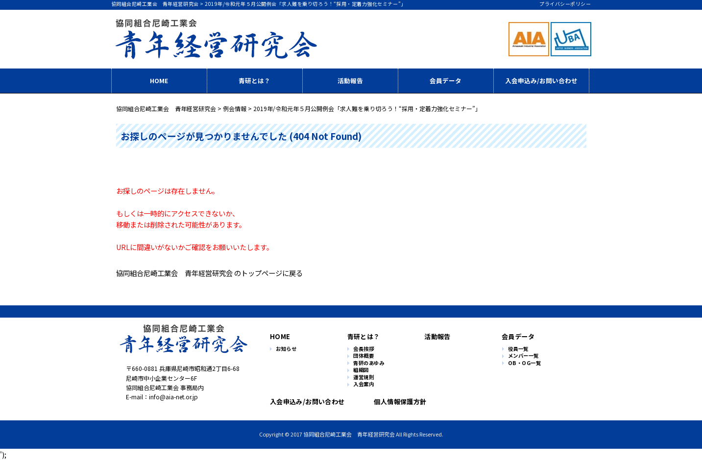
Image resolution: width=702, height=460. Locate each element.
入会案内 (363, 384)
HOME (159, 80)
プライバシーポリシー (565, 3)
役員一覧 (518, 349)
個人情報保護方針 (396, 401)
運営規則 (363, 377)
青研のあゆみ (368, 363)
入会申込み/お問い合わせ (541, 80)
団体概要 (363, 356)
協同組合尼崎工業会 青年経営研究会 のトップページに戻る (209, 273)
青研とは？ (254, 80)
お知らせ (286, 349)
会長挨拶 (363, 349)
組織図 (361, 370)
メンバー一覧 (523, 356)
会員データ (445, 80)
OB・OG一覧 (524, 363)
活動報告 (350, 80)
